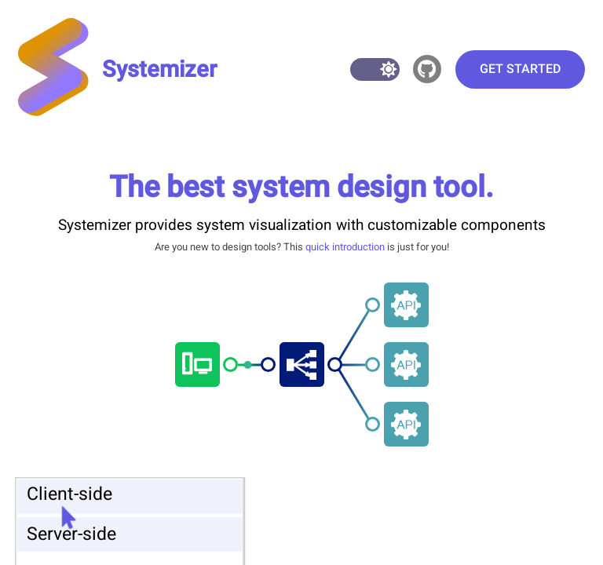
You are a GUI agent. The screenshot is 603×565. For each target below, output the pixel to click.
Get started (520, 69)
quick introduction (345, 247)
